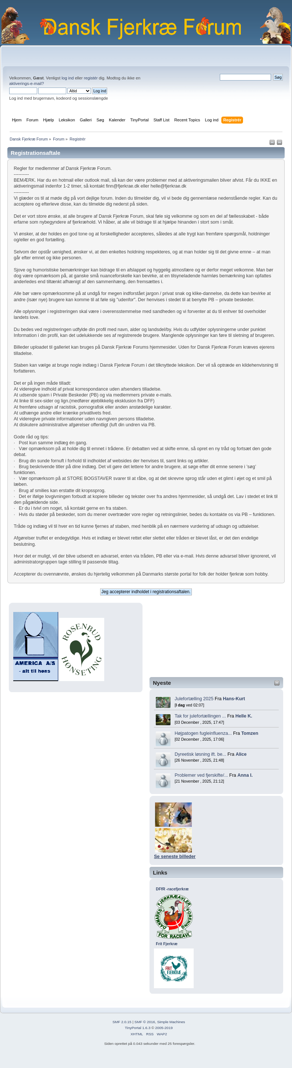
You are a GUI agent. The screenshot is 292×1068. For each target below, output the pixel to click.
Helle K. (243, 716)
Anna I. (245, 775)
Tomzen (249, 733)
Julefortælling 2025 (194, 698)
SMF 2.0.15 (121, 1022)
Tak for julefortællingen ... (200, 716)
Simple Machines (171, 1022)
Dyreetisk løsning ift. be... (200, 754)
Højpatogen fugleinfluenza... (203, 733)
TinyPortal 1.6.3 (137, 1028)
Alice (241, 754)
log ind (67, 78)
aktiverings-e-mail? (26, 83)
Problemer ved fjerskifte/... (201, 775)
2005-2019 (164, 1028)
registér (91, 78)
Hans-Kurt (234, 698)
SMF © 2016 (144, 1022)
